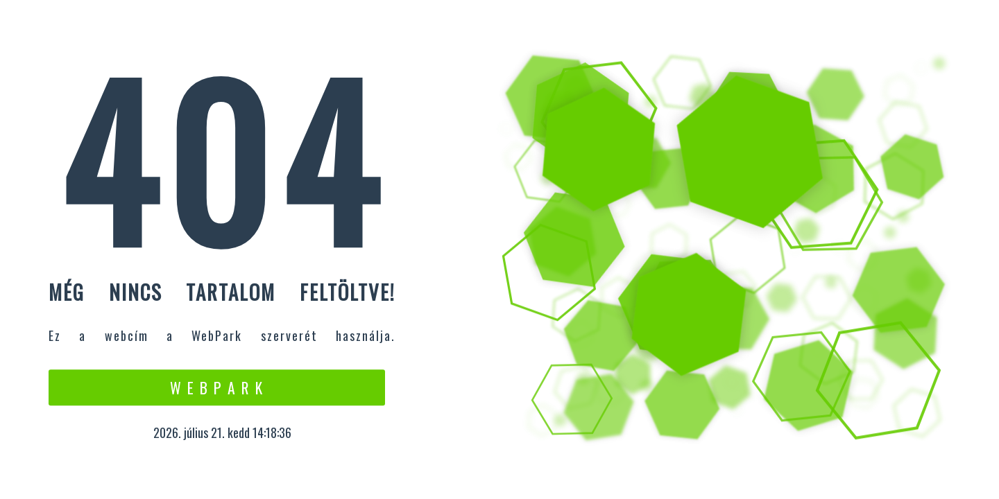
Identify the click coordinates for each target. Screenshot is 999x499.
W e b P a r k (217, 387)
